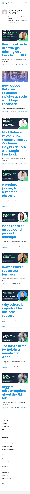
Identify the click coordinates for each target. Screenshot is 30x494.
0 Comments (24, 64)
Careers (4, 429)
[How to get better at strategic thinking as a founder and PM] (15, 35)
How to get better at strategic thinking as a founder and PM (15, 50)
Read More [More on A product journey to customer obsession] (4, 206)
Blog (20, 64)
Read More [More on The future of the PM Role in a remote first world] (4, 367)
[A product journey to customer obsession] (15, 175)
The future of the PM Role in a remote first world (14, 351)
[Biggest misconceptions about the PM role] (15, 378)
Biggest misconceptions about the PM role (14, 392)
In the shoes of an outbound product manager (12, 231)
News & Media (5, 432)
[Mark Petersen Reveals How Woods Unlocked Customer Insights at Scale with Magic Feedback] (15, 123)
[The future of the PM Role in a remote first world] (15, 337)
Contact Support (6, 478)
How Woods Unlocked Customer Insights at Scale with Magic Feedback (14, 94)
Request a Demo (6, 481)
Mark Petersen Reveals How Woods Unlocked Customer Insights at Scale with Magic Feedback (15, 143)
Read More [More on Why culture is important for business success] (4, 326)
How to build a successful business (12, 271)
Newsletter (5, 466)
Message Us (5, 475)
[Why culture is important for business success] (15, 295)
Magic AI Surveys (6, 441)
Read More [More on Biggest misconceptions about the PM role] (4, 408)
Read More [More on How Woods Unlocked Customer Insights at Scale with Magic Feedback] (4, 113)
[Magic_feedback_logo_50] (8, 2)
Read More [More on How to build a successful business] (4, 285)
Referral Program (6, 461)
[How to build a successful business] (15, 258)
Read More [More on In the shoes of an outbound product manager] (4, 247)
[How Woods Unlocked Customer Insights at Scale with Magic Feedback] (15, 76)
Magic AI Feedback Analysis (9, 444)
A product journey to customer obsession (9, 190)
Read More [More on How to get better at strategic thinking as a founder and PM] (4, 66)
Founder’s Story (6, 426)
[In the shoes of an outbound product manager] (15, 217)
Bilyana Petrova (6, 64)
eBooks (4, 464)
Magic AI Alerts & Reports (8, 449)
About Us (4, 423)
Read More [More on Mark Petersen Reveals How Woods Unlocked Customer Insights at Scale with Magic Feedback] (4, 165)
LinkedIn (4, 484)
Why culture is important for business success (12, 310)
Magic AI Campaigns (7, 446)
